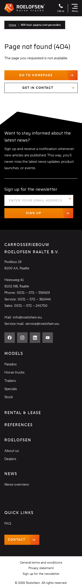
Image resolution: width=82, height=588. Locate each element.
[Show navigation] (75, 8)
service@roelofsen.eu (42, 324)
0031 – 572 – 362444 (34, 299)
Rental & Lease (22, 412)
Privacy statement (41, 568)
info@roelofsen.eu (27, 317)
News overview (16, 484)
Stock (8, 397)
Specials (10, 389)
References (18, 424)
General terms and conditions (41, 562)
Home (12, 24)
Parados (10, 364)
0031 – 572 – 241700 (30, 306)
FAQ (7, 523)
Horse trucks (14, 372)
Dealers (10, 459)
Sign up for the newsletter (41, 573)
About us (11, 451)
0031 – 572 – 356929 (33, 293)
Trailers (10, 381)
